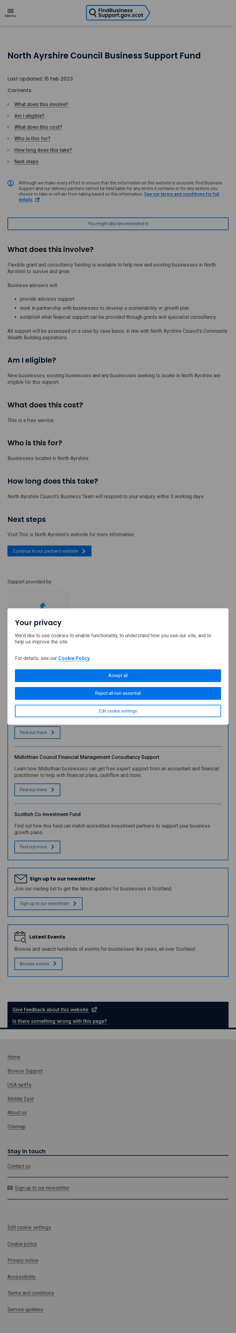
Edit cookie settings (118, 710)
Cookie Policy (74, 658)
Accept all (118, 675)
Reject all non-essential (118, 693)
